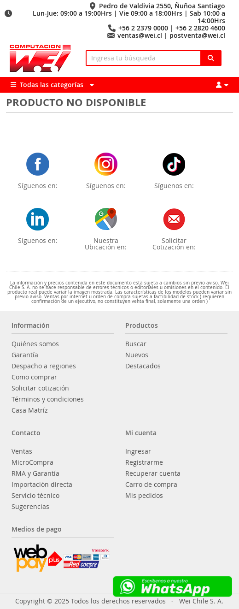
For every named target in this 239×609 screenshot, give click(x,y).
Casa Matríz (30, 410)
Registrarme (144, 462)
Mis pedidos (144, 495)
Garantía (25, 355)
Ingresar (138, 451)
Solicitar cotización (40, 388)
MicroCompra (32, 462)
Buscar (135, 344)
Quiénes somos (35, 344)
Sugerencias (30, 506)
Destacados (143, 366)
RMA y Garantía (35, 473)
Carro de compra (151, 484)
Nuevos (136, 355)
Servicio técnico (35, 495)
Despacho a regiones (44, 366)
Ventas (22, 451)
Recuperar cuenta (153, 473)
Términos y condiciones (48, 399)
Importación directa (42, 484)
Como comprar (34, 377)
